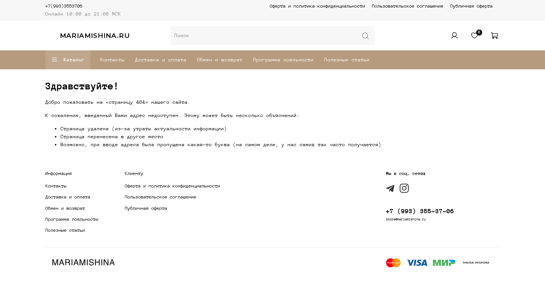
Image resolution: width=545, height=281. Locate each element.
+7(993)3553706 (64, 6)
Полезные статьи (347, 59)
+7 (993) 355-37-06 (420, 211)
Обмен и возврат (220, 59)
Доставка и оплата (161, 59)
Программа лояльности (283, 59)
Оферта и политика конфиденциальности (317, 6)
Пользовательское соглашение (408, 6)
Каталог (68, 59)
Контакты (112, 59)
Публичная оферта (471, 6)
